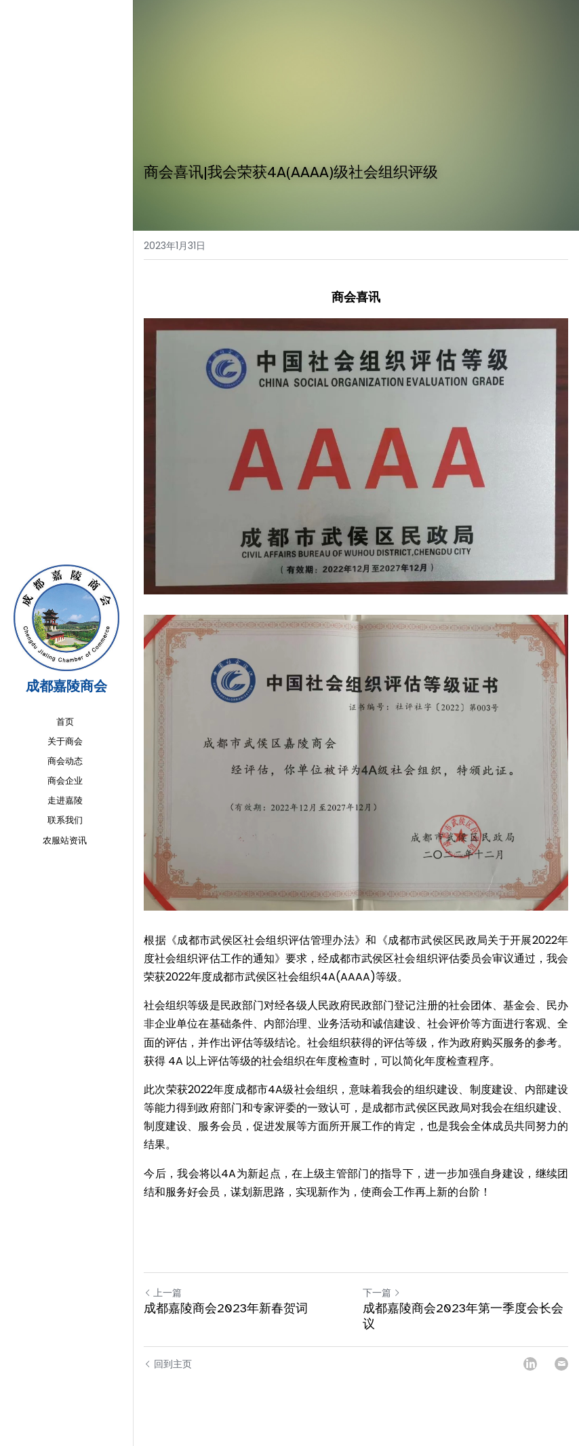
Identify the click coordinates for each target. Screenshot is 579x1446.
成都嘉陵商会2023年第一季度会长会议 (463, 1316)
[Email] (561, 1364)
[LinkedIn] (530, 1364)
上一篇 (163, 1292)
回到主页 (168, 1364)
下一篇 (382, 1292)
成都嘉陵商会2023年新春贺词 (226, 1308)
